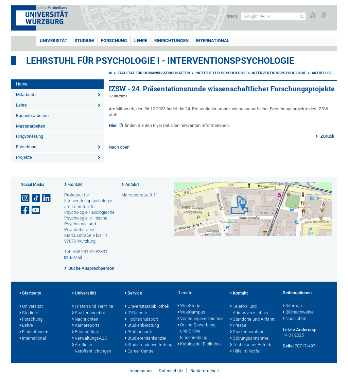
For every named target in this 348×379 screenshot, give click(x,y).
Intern (231, 16)
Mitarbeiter (26, 94)
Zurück (326, 136)
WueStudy (188, 306)
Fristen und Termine (92, 307)
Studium (84, 40)
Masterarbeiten (30, 126)
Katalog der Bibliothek (199, 344)
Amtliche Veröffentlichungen (91, 348)
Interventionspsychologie (279, 73)
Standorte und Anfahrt (252, 320)
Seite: (288, 345)
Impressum (140, 370)
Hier (113, 125)
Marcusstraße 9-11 (139, 194)
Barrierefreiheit (204, 370)
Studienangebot (88, 313)
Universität (53, 40)
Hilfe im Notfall (245, 351)
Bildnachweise (298, 312)
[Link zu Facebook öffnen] (26, 210)
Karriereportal (86, 326)
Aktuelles (322, 73)
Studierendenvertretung (148, 345)
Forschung (114, 40)
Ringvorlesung (29, 136)
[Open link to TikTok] (36, 198)
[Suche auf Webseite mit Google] (273, 16)
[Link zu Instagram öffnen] (26, 198)
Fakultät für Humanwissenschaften (154, 73)
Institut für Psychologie (220, 73)
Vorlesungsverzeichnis (200, 319)
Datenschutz (171, 370)
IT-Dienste (136, 313)
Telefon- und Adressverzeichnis (249, 310)
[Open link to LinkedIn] (47, 198)
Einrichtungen (171, 40)
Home (22, 84)
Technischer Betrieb (250, 345)
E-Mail (76, 257)
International (212, 40)
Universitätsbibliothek (147, 307)
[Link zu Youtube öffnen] (36, 210)
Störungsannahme (249, 339)
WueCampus (191, 312)
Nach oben (119, 147)
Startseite (30, 293)
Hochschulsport (141, 320)
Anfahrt (132, 184)
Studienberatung (142, 326)
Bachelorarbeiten (32, 115)
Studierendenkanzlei (145, 339)
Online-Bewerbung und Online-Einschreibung (196, 331)
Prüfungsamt (139, 332)
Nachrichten (85, 320)
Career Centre (139, 351)
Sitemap (292, 306)
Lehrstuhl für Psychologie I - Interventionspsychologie (160, 61)
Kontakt (75, 184)
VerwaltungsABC (89, 339)
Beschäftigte (85, 332)
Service (133, 293)
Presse (238, 326)
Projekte (24, 157)
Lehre (140, 40)
